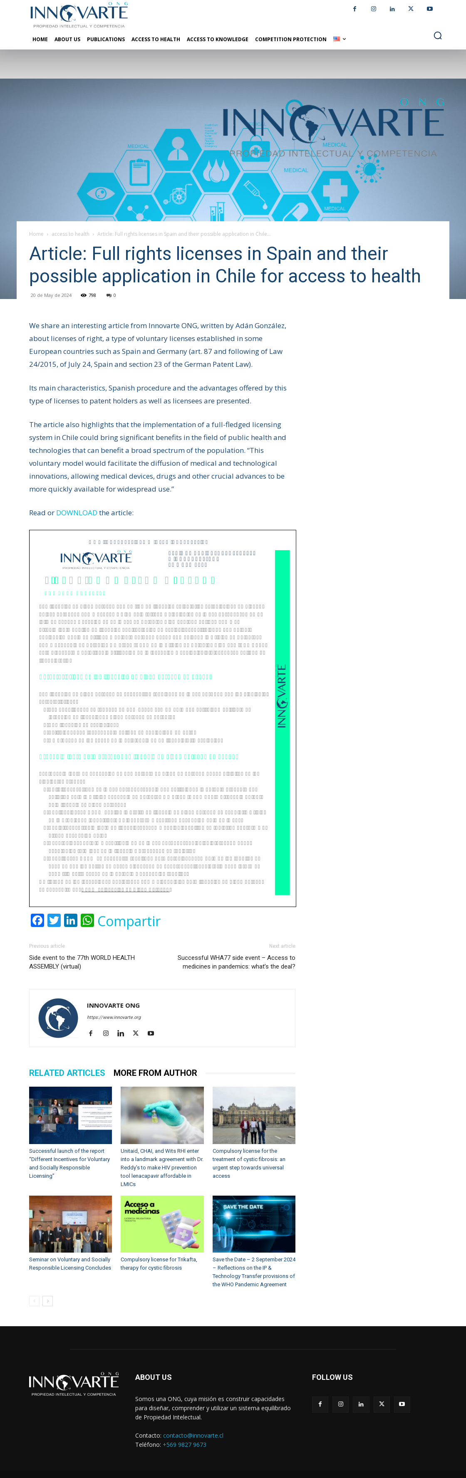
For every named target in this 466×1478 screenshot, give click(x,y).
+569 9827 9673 (184, 1444)
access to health (70, 233)
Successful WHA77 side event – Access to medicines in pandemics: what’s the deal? (236, 962)
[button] (437, 35)
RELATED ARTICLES (67, 1073)
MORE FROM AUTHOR (155, 1073)
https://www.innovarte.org (114, 1017)
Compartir (129, 921)
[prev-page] (34, 1301)
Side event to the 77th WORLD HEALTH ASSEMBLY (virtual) (82, 962)
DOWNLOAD (76, 512)
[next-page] (47, 1301)
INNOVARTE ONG (113, 1005)
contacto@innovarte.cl (193, 1435)
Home (36, 233)
